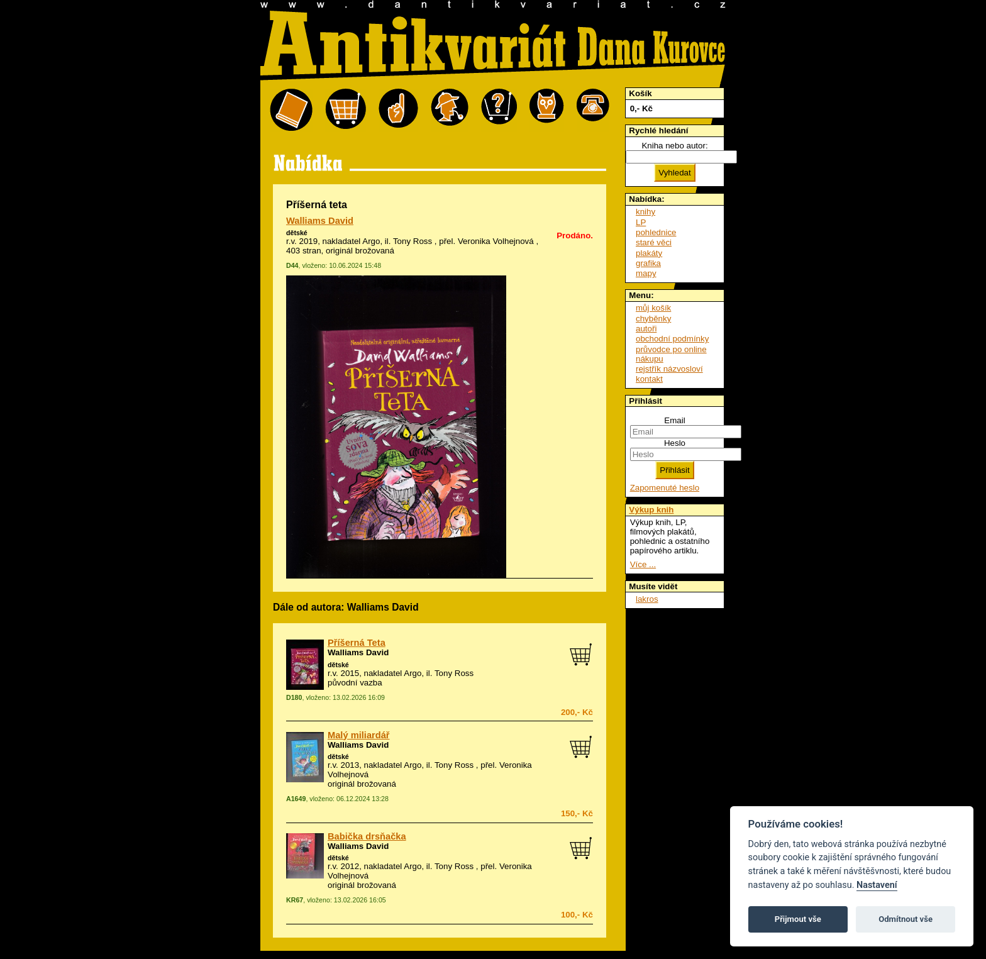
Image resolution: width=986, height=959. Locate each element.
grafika (648, 263)
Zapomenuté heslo (664, 487)
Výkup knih (651, 509)
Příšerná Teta (356, 643)
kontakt (649, 379)
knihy (645, 211)
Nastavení (876, 885)
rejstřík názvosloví (669, 369)
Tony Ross (412, 241)
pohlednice (656, 232)
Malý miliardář (359, 735)
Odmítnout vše (905, 919)
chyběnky (653, 318)
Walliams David (319, 221)
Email (674, 420)
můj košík (653, 308)
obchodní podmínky (672, 338)
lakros (647, 599)
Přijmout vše (798, 919)
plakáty (649, 253)
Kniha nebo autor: (674, 145)
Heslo (674, 443)
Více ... (643, 564)
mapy (646, 273)
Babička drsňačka (367, 836)
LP (641, 222)
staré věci (654, 242)
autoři (646, 328)
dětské (296, 232)
